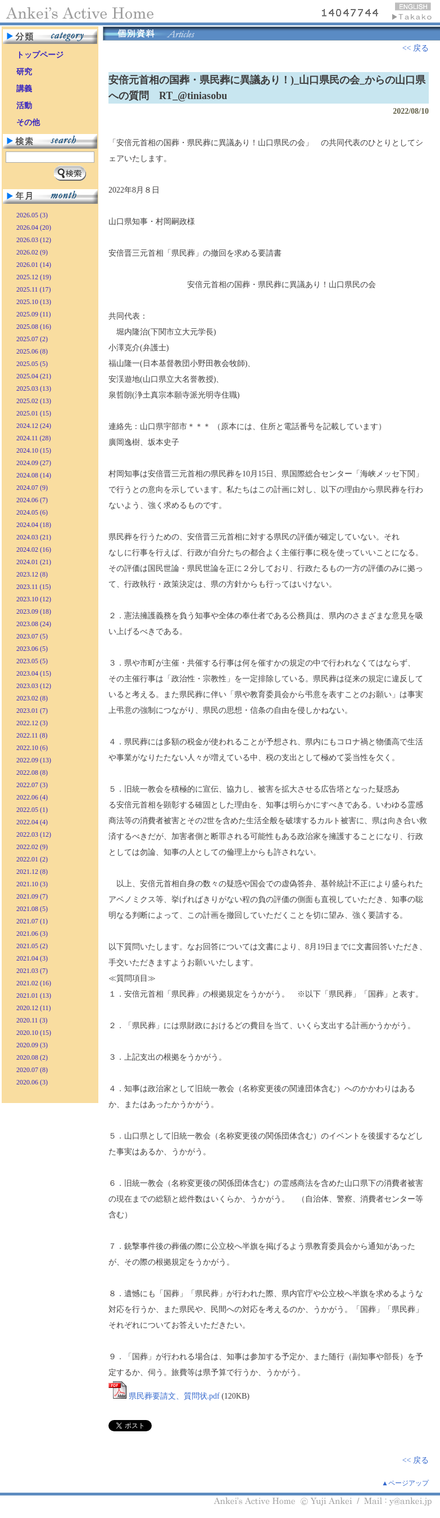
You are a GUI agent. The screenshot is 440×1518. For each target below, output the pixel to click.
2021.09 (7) (32, 896)
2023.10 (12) (33, 599)
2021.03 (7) (32, 971)
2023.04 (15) (33, 673)
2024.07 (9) (32, 488)
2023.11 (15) (33, 587)
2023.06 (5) (32, 649)
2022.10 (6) (32, 748)
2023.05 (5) (32, 661)
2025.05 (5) (32, 364)
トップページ (39, 55)
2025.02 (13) (33, 401)
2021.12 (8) (32, 872)
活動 (24, 105)
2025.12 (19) (33, 277)
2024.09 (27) (33, 463)
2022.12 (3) (32, 723)
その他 (28, 122)
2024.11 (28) (33, 438)
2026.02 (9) (32, 252)
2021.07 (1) (32, 921)
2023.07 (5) (32, 636)
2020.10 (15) (33, 1033)
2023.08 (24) (33, 624)
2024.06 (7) (32, 500)
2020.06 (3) (32, 1082)
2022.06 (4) (32, 797)
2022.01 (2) (32, 859)
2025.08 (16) (33, 327)
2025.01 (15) (33, 413)
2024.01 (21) (33, 562)
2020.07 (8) (32, 1070)
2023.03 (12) (33, 686)
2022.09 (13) (33, 760)
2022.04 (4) (32, 822)
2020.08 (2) (32, 1057)
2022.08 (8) (32, 772)
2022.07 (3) (32, 785)
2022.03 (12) (33, 834)
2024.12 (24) (33, 426)
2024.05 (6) (32, 512)
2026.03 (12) (33, 240)
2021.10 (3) (32, 884)
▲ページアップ (405, 1483)
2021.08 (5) (32, 909)
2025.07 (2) (32, 339)
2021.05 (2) (32, 946)
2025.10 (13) (33, 302)
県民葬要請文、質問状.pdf (174, 1396)
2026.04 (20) (33, 227)
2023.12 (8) (32, 574)
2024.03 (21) (33, 537)
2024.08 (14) (33, 475)
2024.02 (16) (33, 549)
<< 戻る (415, 48)
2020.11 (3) (32, 1020)
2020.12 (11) (33, 1008)
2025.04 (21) (33, 376)
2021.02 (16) (33, 983)
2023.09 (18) (33, 611)
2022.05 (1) (32, 810)
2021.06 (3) (32, 933)
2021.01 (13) (33, 995)
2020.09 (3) (32, 1045)
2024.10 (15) (33, 450)
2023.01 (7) (32, 711)
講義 (24, 88)
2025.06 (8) (32, 351)
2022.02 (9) (32, 847)
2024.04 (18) (33, 525)
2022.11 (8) (32, 735)
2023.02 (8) (32, 698)
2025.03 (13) (33, 388)
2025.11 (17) (33, 289)
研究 (24, 72)
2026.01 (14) (33, 265)
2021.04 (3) (32, 958)
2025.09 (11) (33, 314)
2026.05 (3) (32, 215)
